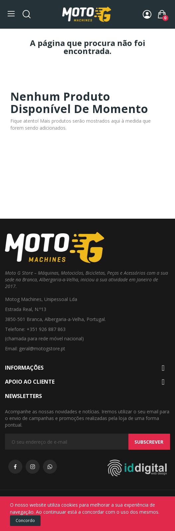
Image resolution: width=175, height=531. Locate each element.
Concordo (25, 520)
